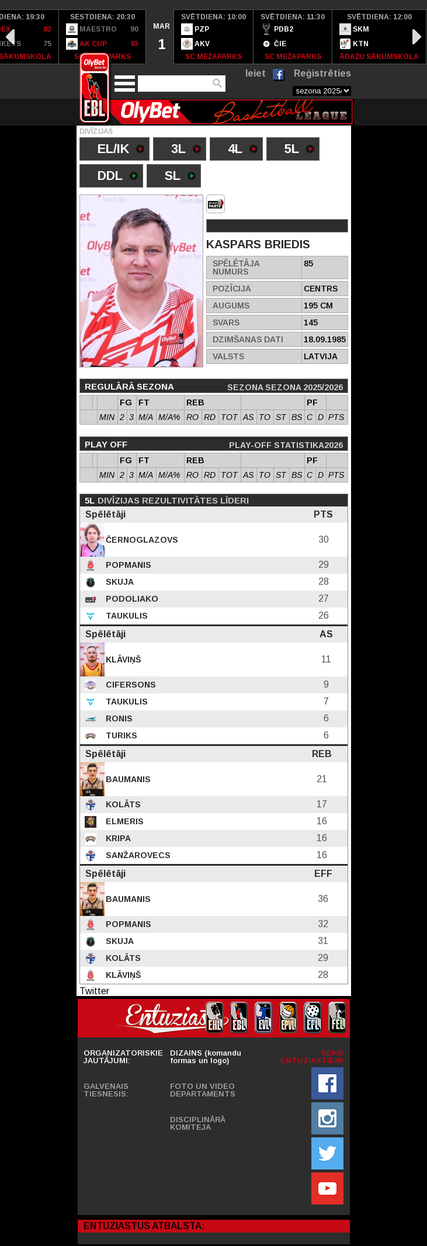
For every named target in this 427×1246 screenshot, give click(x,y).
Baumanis (127, 779)
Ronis (118, 718)
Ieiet (255, 73)
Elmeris (123, 821)
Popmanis (127, 565)
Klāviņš (122, 659)
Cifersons (129, 684)
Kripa (117, 838)
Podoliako (130, 598)
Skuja (118, 581)
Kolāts (122, 804)
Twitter (94, 991)
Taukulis (125, 615)
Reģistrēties (322, 73)
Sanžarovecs (137, 855)
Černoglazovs (140, 539)
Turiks (120, 735)
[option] (102, 36)
